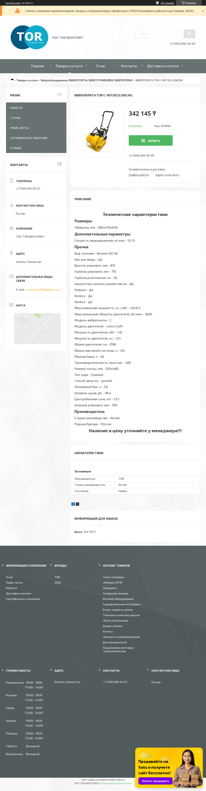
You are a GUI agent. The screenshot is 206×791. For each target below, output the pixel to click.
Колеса (108, 631)
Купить (154, 141)
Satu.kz (121, 779)
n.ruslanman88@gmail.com (43, 289)
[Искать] (189, 34)
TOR (57, 577)
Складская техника (115, 593)
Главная (37, 66)
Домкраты (110, 588)
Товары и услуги (69, 66)
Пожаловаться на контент (117, 783)
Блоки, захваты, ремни (118, 609)
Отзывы (15, 148)
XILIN (58, 582)
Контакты (129, 66)
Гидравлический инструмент (122, 604)
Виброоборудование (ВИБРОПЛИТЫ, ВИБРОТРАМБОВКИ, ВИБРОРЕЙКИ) (87, 80)
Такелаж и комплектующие (121, 615)
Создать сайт (13, 2)
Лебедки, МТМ (112, 582)
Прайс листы (19, 128)
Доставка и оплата (163, 66)
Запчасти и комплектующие (121, 636)
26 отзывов (167, 2)
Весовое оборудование (118, 598)
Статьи (15, 118)
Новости (16, 107)
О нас (100, 66)
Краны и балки (112, 626)
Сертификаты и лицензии (28, 138)
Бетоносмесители (115, 642)
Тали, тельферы (113, 577)
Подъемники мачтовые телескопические (118, 649)
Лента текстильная (115, 620)
